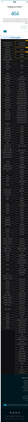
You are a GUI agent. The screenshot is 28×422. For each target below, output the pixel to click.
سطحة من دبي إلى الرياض (21, 107)
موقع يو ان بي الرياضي (21, 269)
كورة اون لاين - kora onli (7, 238)
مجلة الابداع (21, 200)
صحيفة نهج (21, 176)
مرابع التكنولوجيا (21, 157)
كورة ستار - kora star (7, 243)
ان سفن (21, 155)
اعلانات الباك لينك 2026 (21, 260)
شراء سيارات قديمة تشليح (7, 156)
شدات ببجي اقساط (21, 279)
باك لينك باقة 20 (7, 49)
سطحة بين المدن (7, 128)
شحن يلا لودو (21, 341)
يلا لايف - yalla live (7, 248)
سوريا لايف (7, 245)
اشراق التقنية (21, 152)
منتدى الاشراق (21, 257)
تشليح (7, 142)
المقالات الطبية (24, 390)
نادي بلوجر (21, 183)
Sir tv (7, 175)
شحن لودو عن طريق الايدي (21, 343)
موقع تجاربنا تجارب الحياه (7, 59)
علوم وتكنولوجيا (6, 219)
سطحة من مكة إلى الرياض (21, 95)
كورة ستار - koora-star (7, 275)
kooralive (7, 255)
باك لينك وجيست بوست (21, 262)
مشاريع (7, 64)
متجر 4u (21, 317)
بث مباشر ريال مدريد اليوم (7, 168)
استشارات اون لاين (21, 205)
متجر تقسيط (21, 305)
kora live (7, 253)
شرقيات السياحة (21, 229)
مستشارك (21, 65)
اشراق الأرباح (21, 234)
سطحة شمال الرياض (21, 83)
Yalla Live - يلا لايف (6, 295)
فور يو (21, 334)
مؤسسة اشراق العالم (8, 418)
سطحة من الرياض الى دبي (21, 105)
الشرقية (21, 60)
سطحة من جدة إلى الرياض (21, 110)
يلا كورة (7, 213)
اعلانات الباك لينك (21, 250)
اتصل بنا (25, 400)
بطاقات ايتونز (21, 348)
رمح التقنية (21, 212)
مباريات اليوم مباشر (7, 78)
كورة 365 (6, 161)
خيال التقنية (21, 159)
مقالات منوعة (7, 217)
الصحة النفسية (24, 385)
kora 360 (21, 143)
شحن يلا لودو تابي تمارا (21, 324)
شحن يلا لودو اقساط (21, 295)
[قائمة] (26, 2)
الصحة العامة (25, 380)
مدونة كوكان (21, 174)
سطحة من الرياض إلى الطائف (21, 98)
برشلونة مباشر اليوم (7, 191)
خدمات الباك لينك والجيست (6, 42)
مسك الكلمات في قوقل (21, 150)
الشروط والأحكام (24, 398)
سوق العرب (7, 47)
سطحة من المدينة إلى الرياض (21, 117)
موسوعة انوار (21, 231)
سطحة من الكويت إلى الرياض (21, 122)
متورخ (21, 193)
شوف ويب (21, 162)
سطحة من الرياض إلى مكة (21, 93)
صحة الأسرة (25, 388)
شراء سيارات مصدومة (6, 154)
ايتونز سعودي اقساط (21, 293)
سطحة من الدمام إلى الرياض (21, 112)
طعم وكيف (21, 217)
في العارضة (7, 210)
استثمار (21, 72)
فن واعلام (6, 264)
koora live (21, 138)
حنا (21, 365)
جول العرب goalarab (6, 166)
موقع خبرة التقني (21, 181)
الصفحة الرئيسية (23, 28)
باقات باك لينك (21, 245)
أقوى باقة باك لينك (7, 54)
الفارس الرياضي (6, 222)
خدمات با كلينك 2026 (6, 56)
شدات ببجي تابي (21, 286)
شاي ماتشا (21, 370)
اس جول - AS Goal (6, 304)
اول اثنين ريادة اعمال (21, 42)
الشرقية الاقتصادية (7, 224)
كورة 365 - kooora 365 (7, 302)
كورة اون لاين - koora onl (6, 297)
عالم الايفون (21, 169)
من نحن (25, 395)
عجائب (21, 186)
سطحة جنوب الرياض (6, 137)
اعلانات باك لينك (6, 66)
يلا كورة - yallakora (6, 250)
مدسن (21, 195)
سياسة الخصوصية (24, 396)
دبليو (21, 67)
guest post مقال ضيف (7, 44)
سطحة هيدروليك (7, 130)
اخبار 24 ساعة (21, 274)
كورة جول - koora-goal (7, 278)
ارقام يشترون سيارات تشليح (6, 152)
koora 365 (7, 257)
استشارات (6, 269)
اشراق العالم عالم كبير (21, 255)
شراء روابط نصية (21, 243)
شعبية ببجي (21, 346)
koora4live (21, 131)
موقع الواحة (21, 56)
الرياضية (6, 68)
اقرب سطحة (21, 81)
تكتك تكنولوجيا (21, 171)
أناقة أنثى (21, 188)
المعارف (21, 207)
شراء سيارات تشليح (7, 147)
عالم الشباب (21, 49)
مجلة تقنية (21, 267)
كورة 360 (6, 320)
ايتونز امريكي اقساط (21, 329)
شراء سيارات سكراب (6, 144)
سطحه (7, 125)
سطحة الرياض (21, 76)
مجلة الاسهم (21, 164)
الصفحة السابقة (23, 26)
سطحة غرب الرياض (21, 88)
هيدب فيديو (21, 210)
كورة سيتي (7, 163)
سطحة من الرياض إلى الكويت (21, 119)
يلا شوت (21, 133)
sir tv (7, 182)
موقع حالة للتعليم (21, 272)
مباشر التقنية (21, 224)
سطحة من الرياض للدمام (21, 100)
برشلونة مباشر (6, 80)
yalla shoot (7, 75)
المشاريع (21, 54)
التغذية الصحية (25, 382)
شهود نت (21, 219)
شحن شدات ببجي (21, 336)
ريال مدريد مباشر (7, 82)
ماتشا (21, 367)
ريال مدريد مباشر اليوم (6, 189)
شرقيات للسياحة (7, 309)
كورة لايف (21, 126)
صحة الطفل (25, 383)
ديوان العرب (7, 61)
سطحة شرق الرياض (21, 86)
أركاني (21, 222)
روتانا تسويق (21, 198)
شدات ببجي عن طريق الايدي (21, 319)
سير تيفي (6, 180)
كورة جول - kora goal (7, 241)
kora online (7, 318)
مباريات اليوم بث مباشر (21, 145)
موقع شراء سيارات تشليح (7, 149)
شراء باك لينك (21, 238)
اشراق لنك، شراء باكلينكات (21, 248)
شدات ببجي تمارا (21, 281)
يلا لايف (7, 170)
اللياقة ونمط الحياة (24, 387)
